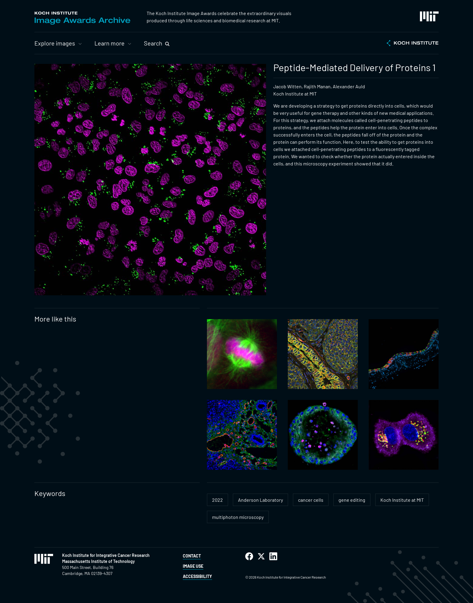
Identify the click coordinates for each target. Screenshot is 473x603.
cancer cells (310, 500)
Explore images (54, 43)
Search (153, 43)
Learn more (109, 43)
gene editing (351, 500)
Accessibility (197, 576)
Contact (192, 555)
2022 (217, 500)
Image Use (193, 566)
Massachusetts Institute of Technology (98, 561)
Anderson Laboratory (260, 500)
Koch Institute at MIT (402, 500)
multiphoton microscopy (238, 517)
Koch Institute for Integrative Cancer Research (106, 555)
